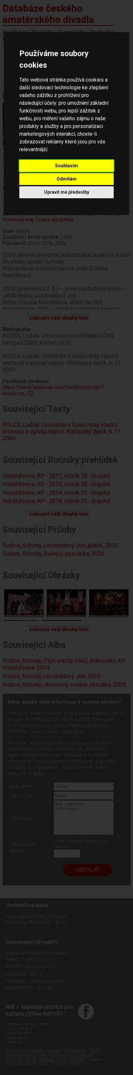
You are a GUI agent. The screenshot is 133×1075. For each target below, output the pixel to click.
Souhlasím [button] (66, 165)
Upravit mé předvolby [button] (66, 192)
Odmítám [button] (67, 178)
